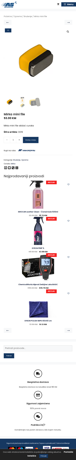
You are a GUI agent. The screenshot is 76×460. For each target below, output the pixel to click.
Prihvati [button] (43, 456)
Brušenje (28, 16)
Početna (8, 16)
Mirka (13, 164)
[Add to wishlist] (8, 30)
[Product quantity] (13, 140)
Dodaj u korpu (30, 140)
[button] (68, 31)
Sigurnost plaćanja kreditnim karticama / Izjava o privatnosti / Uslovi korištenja (38, 443)
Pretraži (9, 356)
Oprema (18, 16)
